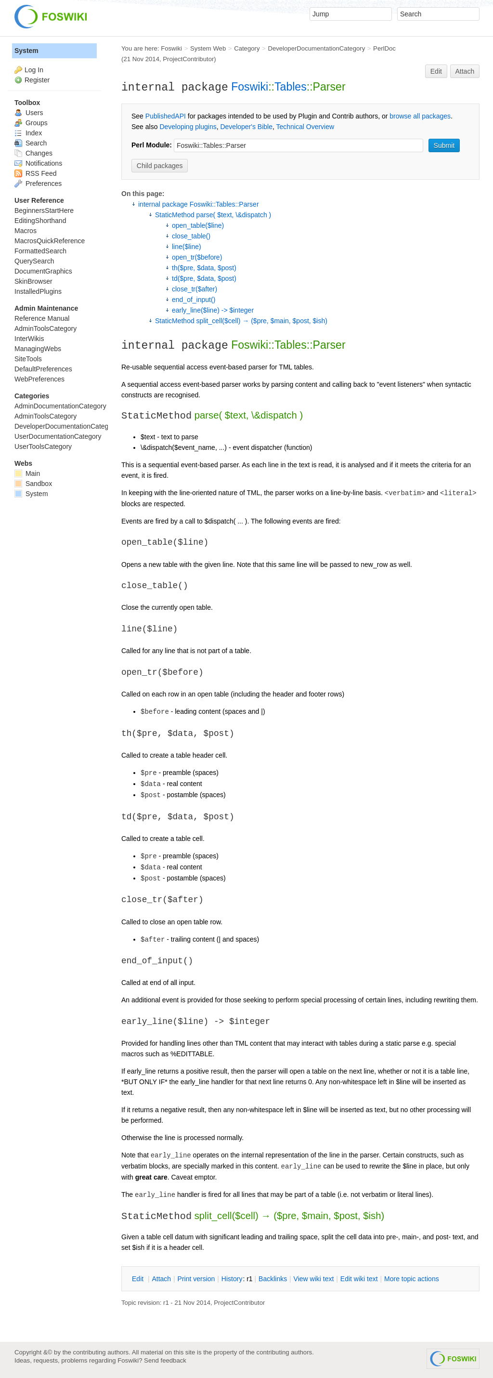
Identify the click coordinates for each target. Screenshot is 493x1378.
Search (30, 143)
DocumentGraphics (43, 271)
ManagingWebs (37, 349)
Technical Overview (305, 127)
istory (232, 1279)
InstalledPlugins (38, 291)
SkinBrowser (33, 281)
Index (28, 133)
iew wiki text (314, 1279)
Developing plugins (187, 127)
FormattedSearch (40, 251)
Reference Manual (41, 318)
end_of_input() (193, 299)
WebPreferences (39, 379)
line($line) (186, 246)
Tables (290, 86)
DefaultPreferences (43, 369)
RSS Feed (35, 173)
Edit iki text (359, 1279)
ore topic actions (411, 1279)
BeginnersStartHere (44, 210)
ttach (161, 1279)
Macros (25, 231)
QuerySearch (34, 261)
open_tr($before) (197, 257)
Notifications (38, 163)
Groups (31, 123)
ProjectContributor (188, 59)
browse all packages (420, 116)
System (26, 50)
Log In (34, 70)
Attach (465, 71)
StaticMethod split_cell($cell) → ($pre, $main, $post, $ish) (241, 321)
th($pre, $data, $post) (204, 268)
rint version (196, 1279)
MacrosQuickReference (49, 241)
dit (138, 1279)
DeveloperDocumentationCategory (316, 48)
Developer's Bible (246, 127)
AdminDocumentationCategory (60, 406)
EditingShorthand (40, 220)
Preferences (38, 183)
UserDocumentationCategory (58, 436)
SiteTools (28, 359)
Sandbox (33, 483)
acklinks (273, 1279)
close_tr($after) (194, 289)
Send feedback (165, 1360)
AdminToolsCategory (45, 328)
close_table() (191, 236)
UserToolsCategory (43, 446)
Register (37, 80)
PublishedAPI (165, 116)
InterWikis (29, 338)
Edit (436, 71)
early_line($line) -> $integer (213, 310)
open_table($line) (198, 225)
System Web (208, 48)
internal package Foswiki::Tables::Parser (198, 204)
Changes (33, 153)
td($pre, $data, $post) (204, 278)
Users (28, 113)
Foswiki (171, 48)
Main (27, 473)
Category (246, 48)
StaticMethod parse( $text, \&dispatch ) (213, 215)
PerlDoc (384, 48)
